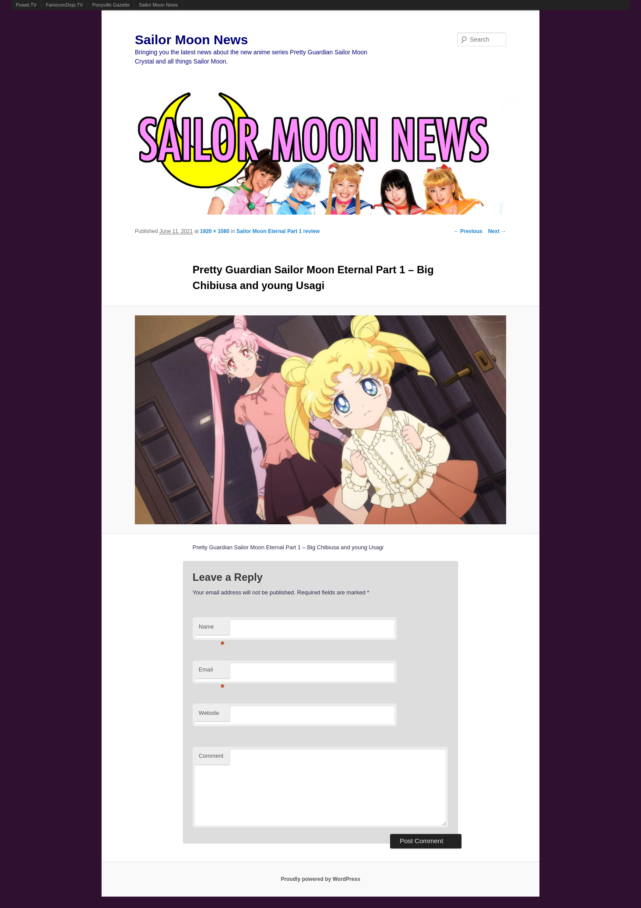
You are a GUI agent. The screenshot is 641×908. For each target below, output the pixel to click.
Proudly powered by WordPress (320, 879)
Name (212, 629)
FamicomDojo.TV (64, 4)
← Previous (468, 231)
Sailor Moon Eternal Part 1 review (278, 231)
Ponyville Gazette (111, 4)
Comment (211, 756)
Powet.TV (26, 4)
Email (212, 672)
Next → (497, 231)
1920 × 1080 (214, 231)
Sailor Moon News (158, 4)
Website (209, 713)
